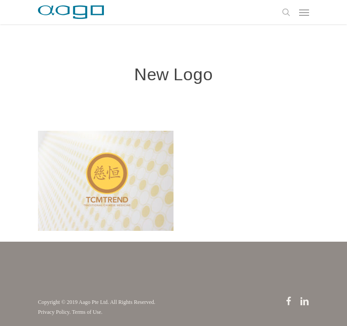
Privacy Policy (54, 312)
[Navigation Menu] (304, 12)
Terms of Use (86, 312)
